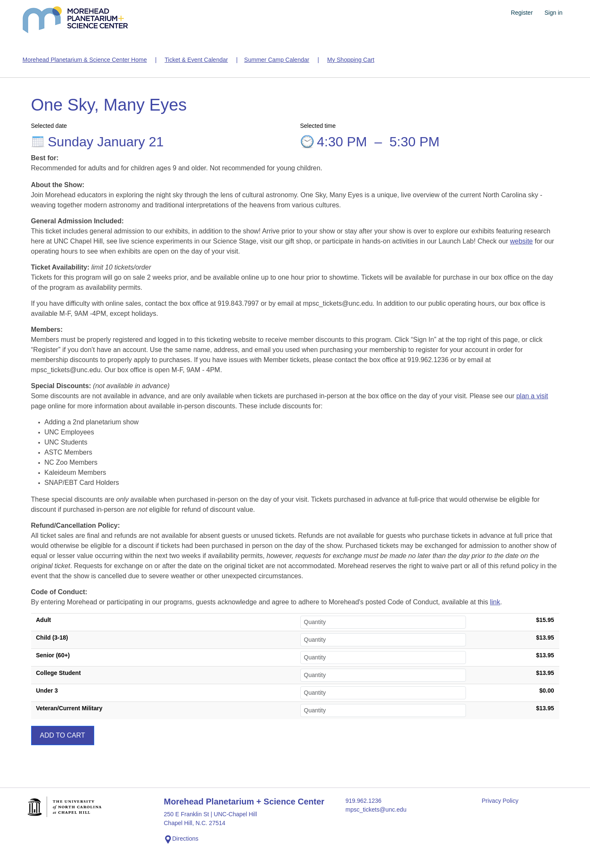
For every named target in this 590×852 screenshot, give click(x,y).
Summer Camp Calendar (277, 59)
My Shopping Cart (350, 59)
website (521, 241)
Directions (181, 839)
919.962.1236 (364, 800)
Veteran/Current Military (69, 708)
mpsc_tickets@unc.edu (376, 809)
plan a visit (532, 396)
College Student (58, 672)
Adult (43, 620)
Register (522, 12)
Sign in (554, 12)
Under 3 (47, 690)
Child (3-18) (52, 637)
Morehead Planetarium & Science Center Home (85, 59)
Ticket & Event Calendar (196, 59)
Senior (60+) (53, 655)
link (495, 602)
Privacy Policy (500, 800)
